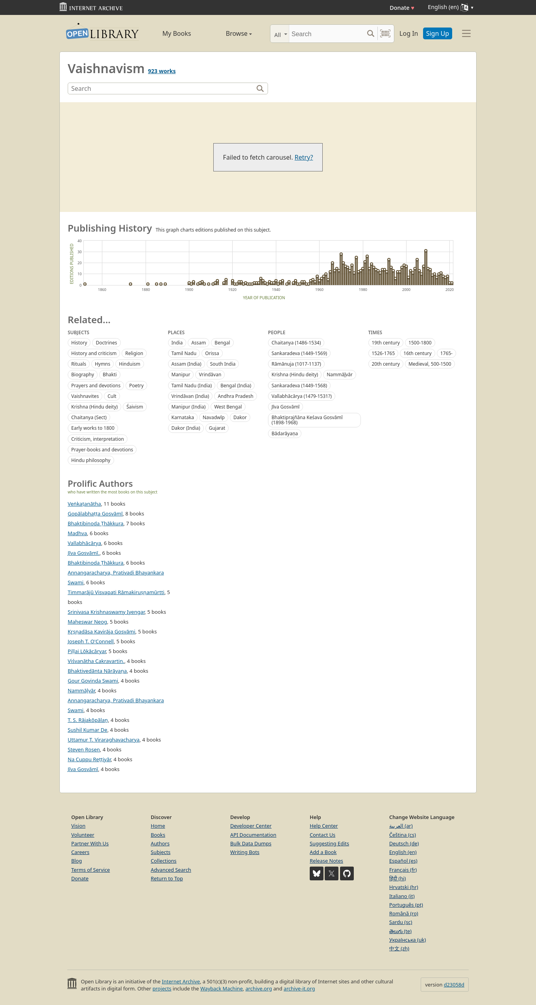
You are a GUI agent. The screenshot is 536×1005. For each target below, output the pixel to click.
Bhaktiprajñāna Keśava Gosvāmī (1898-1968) (307, 420)
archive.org (259, 988)
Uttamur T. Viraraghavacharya (103, 739)
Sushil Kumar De (87, 729)
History (79, 342)
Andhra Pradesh (235, 396)
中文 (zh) (399, 948)
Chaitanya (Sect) (89, 417)
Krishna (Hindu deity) (94, 406)
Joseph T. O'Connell (91, 641)
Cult (111, 396)
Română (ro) (403, 913)
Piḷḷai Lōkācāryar (87, 651)
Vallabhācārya (84, 543)
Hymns (102, 364)
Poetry (136, 385)
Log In (408, 33)
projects (161, 988)
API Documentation (253, 834)
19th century (386, 342)
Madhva (77, 533)
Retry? (304, 157)
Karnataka (183, 417)
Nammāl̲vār (340, 374)
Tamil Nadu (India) (192, 385)
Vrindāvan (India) (190, 396)
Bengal (222, 342)
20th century (386, 364)
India (177, 342)
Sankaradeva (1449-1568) (299, 385)
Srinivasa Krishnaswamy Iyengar (106, 611)
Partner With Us (90, 843)
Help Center (324, 825)
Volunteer (82, 834)
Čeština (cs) (402, 834)
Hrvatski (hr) (403, 887)
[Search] (326, 33)
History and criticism (93, 353)
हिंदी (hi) (397, 878)
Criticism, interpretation (97, 439)
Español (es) (403, 860)
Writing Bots (244, 852)
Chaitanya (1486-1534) (296, 342)
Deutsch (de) (404, 843)
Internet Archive (181, 981)
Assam (198, 342)
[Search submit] (370, 33)
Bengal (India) (235, 385)
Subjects (160, 852)
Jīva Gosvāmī (285, 406)
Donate (402, 7)
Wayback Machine (221, 988)
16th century (417, 353)
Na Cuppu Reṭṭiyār (89, 759)
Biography (82, 374)
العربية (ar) (400, 825)
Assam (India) (186, 364)
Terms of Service (90, 869)
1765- (446, 353)
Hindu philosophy (91, 460)
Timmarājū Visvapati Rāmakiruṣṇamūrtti (116, 592)
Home (158, 825)
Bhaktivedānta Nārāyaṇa (97, 670)
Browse (230, 33)
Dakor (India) (186, 428)
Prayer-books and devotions (102, 449)
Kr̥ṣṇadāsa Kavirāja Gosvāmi (101, 631)
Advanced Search (171, 869)
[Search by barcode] (385, 33)
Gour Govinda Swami (93, 680)
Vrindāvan (210, 374)
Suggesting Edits (329, 843)
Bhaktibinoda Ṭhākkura (96, 562)
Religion (134, 353)
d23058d (454, 984)
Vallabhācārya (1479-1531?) (302, 396)
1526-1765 (383, 353)
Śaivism (134, 406)
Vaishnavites (85, 396)
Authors (160, 843)
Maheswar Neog (87, 621)
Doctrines (106, 342)
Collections (164, 860)
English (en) (403, 852)
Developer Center (251, 825)
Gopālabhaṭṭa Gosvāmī (95, 513)
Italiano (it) (402, 896)
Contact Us (322, 834)
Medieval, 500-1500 (429, 364)
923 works (162, 71)
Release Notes (326, 860)
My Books (177, 33)
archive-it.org (299, 988)
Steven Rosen (84, 749)
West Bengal (228, 406)
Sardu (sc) (400, 922)
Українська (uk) (407, 939)
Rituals (78, 364)
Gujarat (217, 428)
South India (223, 364)
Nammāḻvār (81, 690)
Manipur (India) (189, 406)
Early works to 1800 (93, 428)
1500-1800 (420, 342)
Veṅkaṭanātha (84, 503)
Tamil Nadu (184, 353)
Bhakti (110, 374)
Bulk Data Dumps (251, 843)
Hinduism (129, 364)
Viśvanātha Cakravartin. (96, 660)
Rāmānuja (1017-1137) (296, 364)
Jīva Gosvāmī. (84, 552)
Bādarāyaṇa (285, 433)
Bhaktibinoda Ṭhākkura (96, 523)
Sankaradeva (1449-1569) (299, 353)
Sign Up (437, 33)
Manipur (181, 374)
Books (158, 834)
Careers (80, 852)
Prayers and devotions (95, 385)
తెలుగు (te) (400, 931)
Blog (76, 860)
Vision (78, 825)
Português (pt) (406, 904)
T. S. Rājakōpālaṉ (88, 719)
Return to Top (167, 878)
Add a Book (323, 852)
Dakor (240, 417)
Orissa (212, 353)
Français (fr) (403, 869)
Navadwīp (214, 417)
